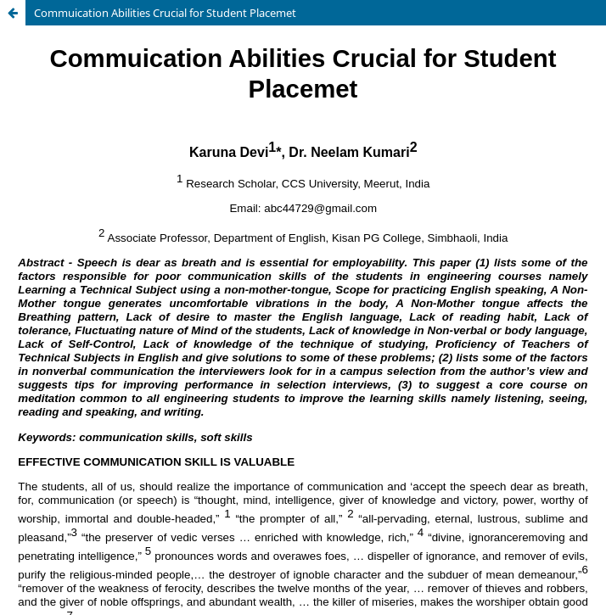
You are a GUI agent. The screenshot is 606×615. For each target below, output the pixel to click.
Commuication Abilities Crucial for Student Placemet (165, 12)
